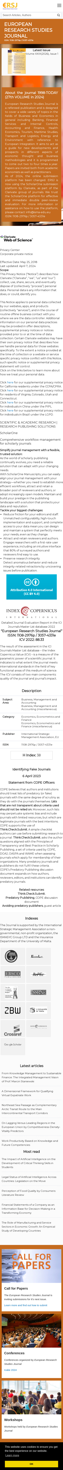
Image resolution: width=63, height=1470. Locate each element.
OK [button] (31, 1464)
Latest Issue (41, 50)
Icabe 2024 (10, 1370)
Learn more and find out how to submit (25, 1305)
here (10, 382)
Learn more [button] (12, 1455)
